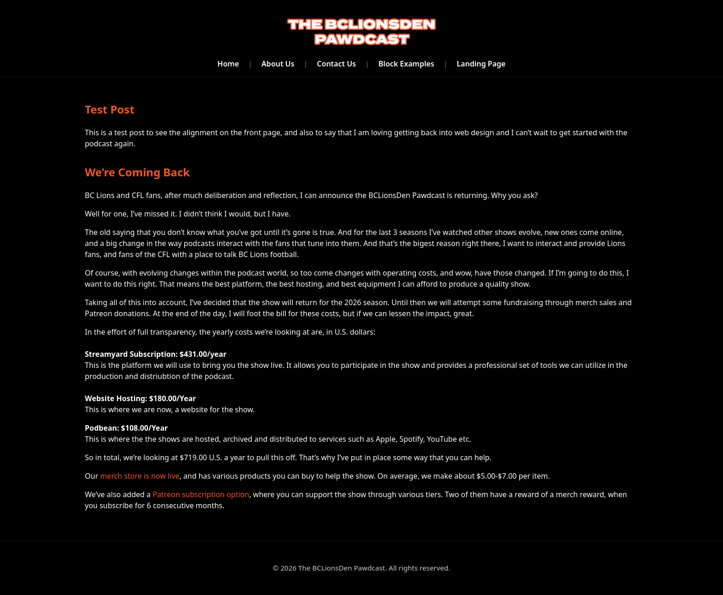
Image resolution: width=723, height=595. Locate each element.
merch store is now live (139, 476)
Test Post (110, 109)
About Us (277, 64)
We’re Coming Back (137, 172)
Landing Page (481, 64)
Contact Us (336, 64)
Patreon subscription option (201, 494)
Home (228, 64)
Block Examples (406, 64)
